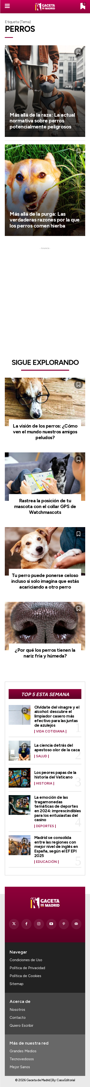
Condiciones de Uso (26, 960)
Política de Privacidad (27, 968)
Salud (41, 756)
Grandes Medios (23, 1051)
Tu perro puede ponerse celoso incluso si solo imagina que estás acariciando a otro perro (45, 581)
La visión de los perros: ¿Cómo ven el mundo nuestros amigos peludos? (45, 431)
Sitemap (17, 984)
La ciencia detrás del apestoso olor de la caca (57, 747)
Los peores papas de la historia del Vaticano (55, 774)
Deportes (45, 826)
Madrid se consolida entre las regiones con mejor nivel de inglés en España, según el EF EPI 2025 (56, 846)
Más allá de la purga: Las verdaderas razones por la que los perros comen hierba (45, 220)
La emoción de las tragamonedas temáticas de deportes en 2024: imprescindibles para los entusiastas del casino (57, 808)
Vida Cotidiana (50, 731)
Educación (46, 862)
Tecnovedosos (22, 1059)
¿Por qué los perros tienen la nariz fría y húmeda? (45, 653)
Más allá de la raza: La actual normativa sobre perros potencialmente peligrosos (42, 121)
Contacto (18, 1017)
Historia (44, 783)
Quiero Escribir (21, 1025)
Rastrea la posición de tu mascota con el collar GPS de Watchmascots (45, 506)
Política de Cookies (25, 976)
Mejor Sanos (20, 1067)
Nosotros (17, 1009)
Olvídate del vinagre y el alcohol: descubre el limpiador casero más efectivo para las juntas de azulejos (56, 716)
